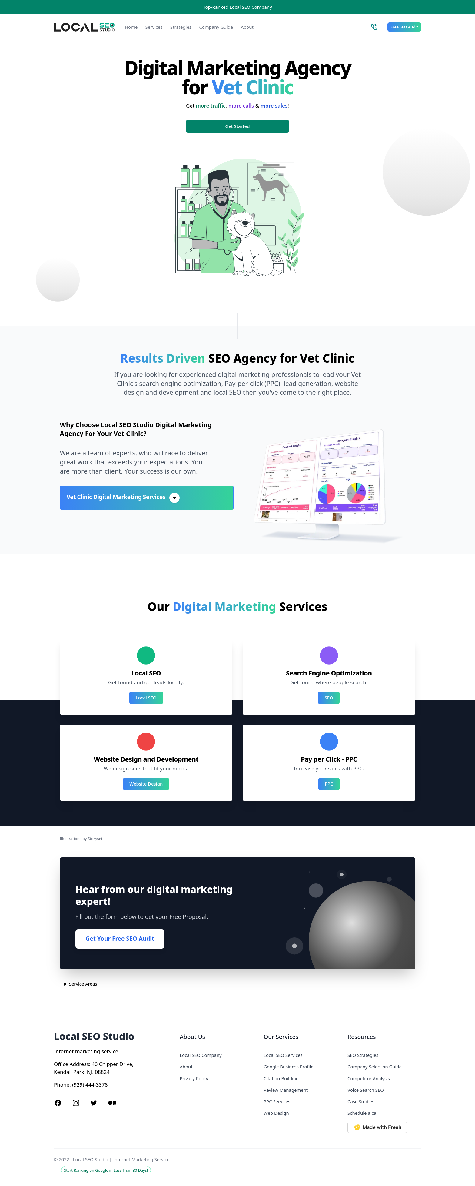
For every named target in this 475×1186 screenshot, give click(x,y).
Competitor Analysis (368, 1078)
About (247, 27)
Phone (61, 1084)
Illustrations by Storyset (81, 838)
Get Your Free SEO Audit (120, 939)
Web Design (276, 1113)
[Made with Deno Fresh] (384, 1127)
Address (79, 1063)
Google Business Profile (288, 1067)
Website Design (146, 784)
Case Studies (360, 1101)
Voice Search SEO (365, 1090)
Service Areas (83, 984)
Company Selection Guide (374, 1067)
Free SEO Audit (404, 27)
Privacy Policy (194, 1078)
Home (131, 27)
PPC (329, 784)
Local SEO (146, 698)
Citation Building (281, 1078)
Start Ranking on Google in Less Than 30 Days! (106, 1170)
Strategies (180, 27)
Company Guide (216, 27)
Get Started (237, 126)
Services (154, 27)
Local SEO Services (283, 1055)
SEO (329, 698)
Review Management (286, 1090)
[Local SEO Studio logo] (84, 27)
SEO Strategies (362, 1055)
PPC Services (277, 1101)
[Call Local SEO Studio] (374, 27)
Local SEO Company (200, 1055)
